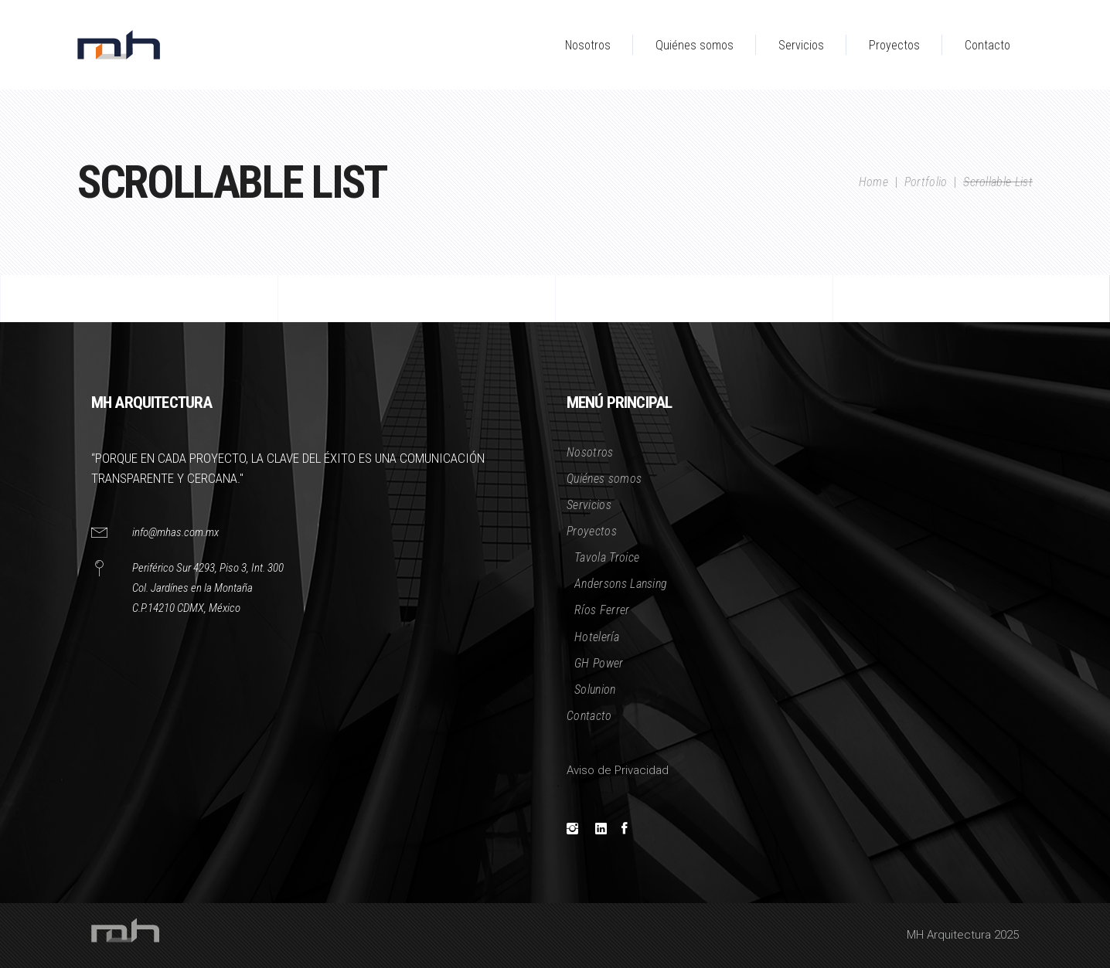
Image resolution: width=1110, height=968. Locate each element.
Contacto (589, 715)
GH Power (599, 663)
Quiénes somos (604, 478)
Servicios (589, 505)
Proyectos (592, 531)
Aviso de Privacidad (618, 770)
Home (873, 182)
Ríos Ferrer (602, 610)
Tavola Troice (606, 557)
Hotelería (596, 637)
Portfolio (926, 182)
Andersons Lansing (620, 583)
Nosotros (590, 452)
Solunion (595, 689)
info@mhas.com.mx (175, 532)
